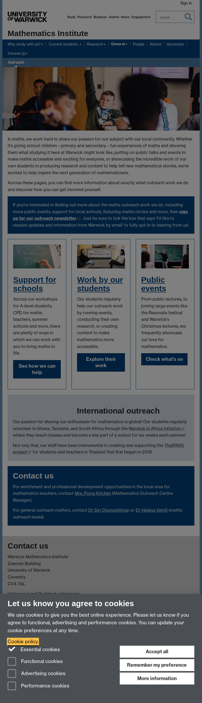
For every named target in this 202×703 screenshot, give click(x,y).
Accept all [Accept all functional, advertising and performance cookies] (157, 652)
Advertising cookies (36, 674)
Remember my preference (157, 665)
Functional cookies (35, 662)
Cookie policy (23, 642)
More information (157, 678)
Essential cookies (34, 649)
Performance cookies (38, 686)
